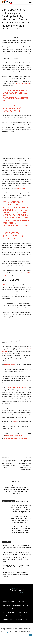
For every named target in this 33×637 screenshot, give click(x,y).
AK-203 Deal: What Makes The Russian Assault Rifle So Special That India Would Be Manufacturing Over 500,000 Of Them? (24, 464)
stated (15, 421)
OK (30, 634)
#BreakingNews (11, 202)
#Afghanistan (10, 223)
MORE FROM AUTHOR (22, 501)
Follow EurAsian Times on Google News (15, 438)
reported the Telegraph (23, 83)
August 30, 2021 (10, 238)
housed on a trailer (9, 365)
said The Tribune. (21, 188)
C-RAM (4, 285)
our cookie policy (5, 632)
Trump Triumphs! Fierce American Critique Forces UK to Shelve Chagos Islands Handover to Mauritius (17, 553)
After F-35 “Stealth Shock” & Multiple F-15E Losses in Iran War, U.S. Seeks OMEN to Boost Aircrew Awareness (17, 559)
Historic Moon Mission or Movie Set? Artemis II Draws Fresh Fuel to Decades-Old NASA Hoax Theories (15, 574)
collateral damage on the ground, (17, 387)
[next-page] (6, 537)
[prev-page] (3, 537)
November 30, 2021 (12, 111)
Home (3, 6)
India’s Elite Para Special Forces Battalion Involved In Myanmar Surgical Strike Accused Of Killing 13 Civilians (9, 463)
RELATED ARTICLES (8, 501)
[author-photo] (16, 478)
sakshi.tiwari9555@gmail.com (14, 435)
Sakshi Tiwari (6, 28)
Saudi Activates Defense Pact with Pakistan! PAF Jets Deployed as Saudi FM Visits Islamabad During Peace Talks (17, 547)
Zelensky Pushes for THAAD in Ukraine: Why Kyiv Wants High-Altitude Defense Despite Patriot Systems (16, 567)
